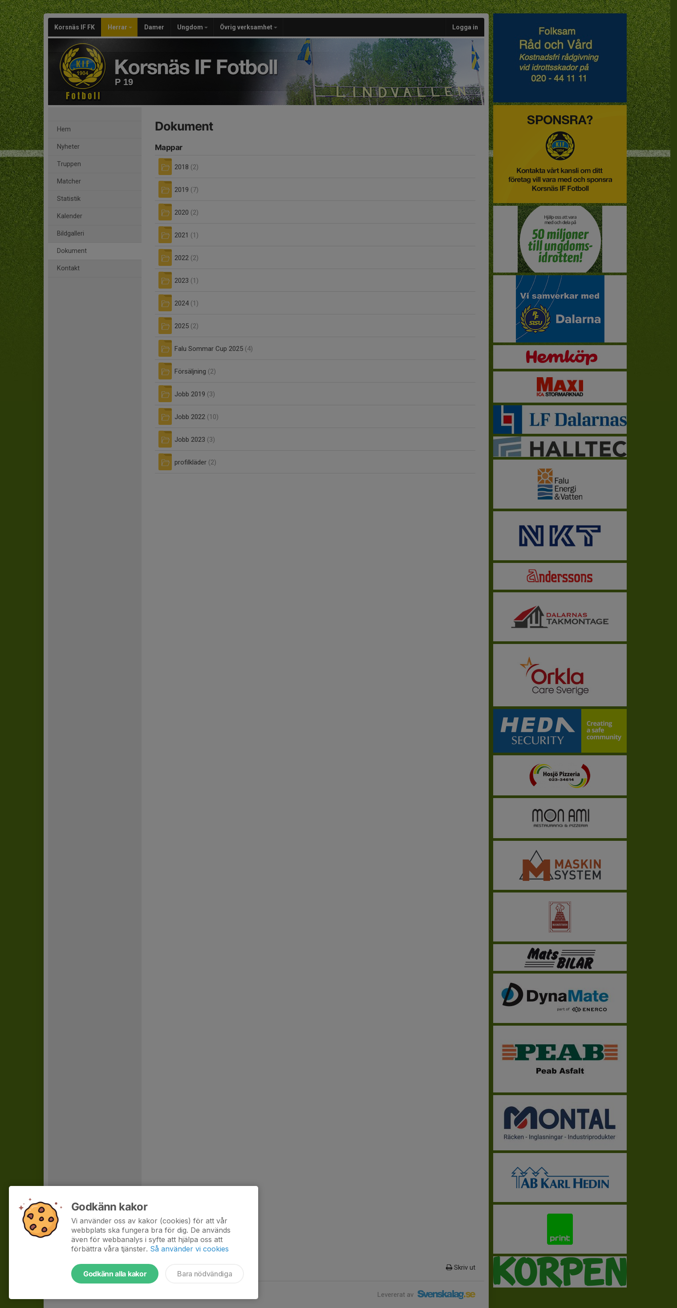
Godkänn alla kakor (114, 1273)
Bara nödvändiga (204, 1273)
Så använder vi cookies (189, 1248)
